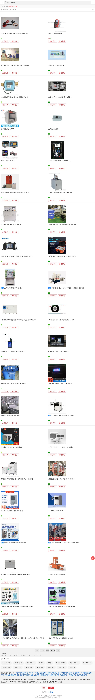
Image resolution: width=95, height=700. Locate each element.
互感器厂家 (63, 675)
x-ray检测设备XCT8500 (55, 511)
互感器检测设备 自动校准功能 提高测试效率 (14, 33)
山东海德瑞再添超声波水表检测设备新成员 (14, 97)
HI (14, 655)
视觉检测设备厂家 (22, 673)
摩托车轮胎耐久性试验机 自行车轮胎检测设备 (15, 65)
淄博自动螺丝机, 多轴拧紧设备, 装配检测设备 (66, 542)
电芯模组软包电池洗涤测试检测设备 (12, 511)
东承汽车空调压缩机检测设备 (13, 288)
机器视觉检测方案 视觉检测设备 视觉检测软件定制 (17, 606)
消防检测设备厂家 (10, 675)
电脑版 (50, 692)
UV (35, 655)
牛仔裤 (41, 663)
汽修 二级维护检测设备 (8, 161)
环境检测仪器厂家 (33, 675)
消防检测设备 (6, 667)
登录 (43, 688)
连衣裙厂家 (78, 673)
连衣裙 (50, 663)
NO (24, 655)
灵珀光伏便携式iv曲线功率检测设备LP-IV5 (61, 606)
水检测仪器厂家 (22, 675)
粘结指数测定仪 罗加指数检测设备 (11, 447)
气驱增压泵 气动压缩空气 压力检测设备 (13, 383)
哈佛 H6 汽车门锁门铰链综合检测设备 (60, 97)
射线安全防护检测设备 (55, 33)
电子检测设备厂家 (56, 673)
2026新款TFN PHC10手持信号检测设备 (13, 352)
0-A (2, 655)
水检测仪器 (18, 667)
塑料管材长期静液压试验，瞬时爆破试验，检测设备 (17, 479)
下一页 (52, 650)
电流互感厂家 (44, 675)
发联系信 (5, 41)
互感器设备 (40, 667)
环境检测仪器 (6, 663)
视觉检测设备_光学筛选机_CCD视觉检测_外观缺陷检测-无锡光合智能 (22, 638)
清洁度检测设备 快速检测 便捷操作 (15, 542)
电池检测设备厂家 (68, 673)
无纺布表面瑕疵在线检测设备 (10, 415)
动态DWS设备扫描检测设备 (56, 574)
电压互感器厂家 (82, 675)
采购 (93, 558)
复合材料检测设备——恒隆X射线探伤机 (60, 447)
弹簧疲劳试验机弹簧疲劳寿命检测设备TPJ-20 (15, 192)
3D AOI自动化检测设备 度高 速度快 (63, 415)
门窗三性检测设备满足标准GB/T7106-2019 (61, 479)
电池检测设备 (31, 663)
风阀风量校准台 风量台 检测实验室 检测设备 (62, 224)
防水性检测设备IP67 (7, 129)
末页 (57, 650)
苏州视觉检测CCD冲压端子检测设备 (59, 161)
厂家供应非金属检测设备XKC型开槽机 (60, 192)
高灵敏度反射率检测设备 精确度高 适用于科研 (15, 574)
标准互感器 (51, 667)
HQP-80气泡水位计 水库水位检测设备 (60, 383)
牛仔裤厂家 (32, 673)
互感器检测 (29, 667)
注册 (51, 688)
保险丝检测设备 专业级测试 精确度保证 (60, 638)
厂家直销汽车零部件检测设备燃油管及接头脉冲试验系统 (18, 320)
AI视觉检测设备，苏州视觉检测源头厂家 (61, 320)
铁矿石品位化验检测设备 (56, 65)
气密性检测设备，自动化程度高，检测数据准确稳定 (68, 288)
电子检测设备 (87, 663)
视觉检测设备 (18, 663)
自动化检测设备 (74, 663)
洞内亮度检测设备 (54, 129)
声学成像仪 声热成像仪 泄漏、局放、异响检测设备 (17, 256)
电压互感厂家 (72, 675)
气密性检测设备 (60, 663)
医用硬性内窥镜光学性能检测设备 (59, 352)
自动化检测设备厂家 (43, 673)
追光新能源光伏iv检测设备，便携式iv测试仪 (62, 256)
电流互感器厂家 (54, 675)
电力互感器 (62, 667)
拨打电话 (14, 41)
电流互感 (72, 667)
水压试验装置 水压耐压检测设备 (11, 224)
